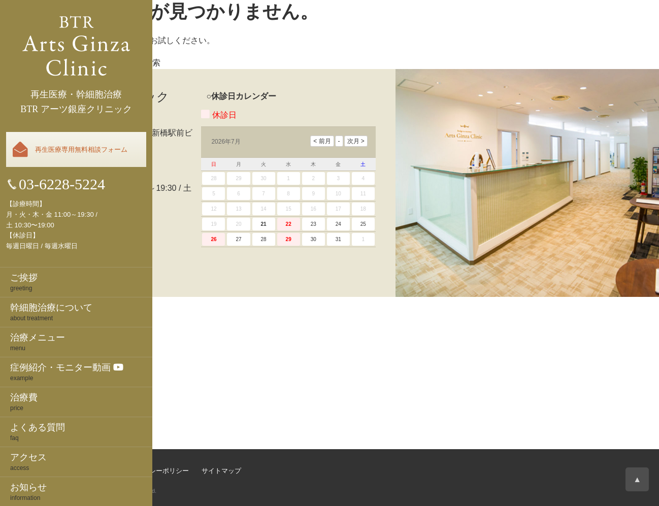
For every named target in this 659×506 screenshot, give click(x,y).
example (81, 371)
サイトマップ (221, 471)
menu (81, 341)
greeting (81, 282)
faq (81, 431)
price (81, 401)
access (81, 461)
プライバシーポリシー (156, 471)
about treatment (81, 311)
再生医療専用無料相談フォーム (81, 149)
